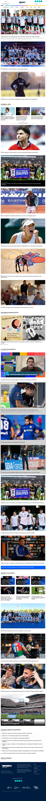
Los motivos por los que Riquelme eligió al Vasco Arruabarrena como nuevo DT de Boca (20, 472)
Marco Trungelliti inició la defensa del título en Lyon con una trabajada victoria (18, 215)
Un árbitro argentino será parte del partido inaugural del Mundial (38, 598)
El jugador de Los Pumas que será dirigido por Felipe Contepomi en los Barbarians (19, 99)
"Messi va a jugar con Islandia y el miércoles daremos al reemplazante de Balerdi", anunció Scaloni (22, 563)
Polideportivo (6, 7)
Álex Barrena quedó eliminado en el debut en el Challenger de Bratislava (23, 598)
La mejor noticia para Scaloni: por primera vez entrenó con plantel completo (18, 532)
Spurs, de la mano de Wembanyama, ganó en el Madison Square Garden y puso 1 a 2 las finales (6, 598)
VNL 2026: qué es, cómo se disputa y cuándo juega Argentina (14, 69)
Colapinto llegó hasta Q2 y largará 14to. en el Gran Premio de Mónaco (23, 582)
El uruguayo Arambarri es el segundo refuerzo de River (13, 442)
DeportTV (22, 2)
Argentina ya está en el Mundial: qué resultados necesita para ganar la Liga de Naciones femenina (21, 184)
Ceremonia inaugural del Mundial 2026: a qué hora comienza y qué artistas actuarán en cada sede (21, 118)
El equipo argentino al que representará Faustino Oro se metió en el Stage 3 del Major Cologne (22, 691)
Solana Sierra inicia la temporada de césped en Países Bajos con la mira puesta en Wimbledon (22, 246)
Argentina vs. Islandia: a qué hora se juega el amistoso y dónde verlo (17, 733)
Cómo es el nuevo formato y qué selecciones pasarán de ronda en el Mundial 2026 (37, 117)
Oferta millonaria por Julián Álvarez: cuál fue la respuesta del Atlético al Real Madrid (19, 152)
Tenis (27, 7)
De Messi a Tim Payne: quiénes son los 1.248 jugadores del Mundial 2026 (18, 567)
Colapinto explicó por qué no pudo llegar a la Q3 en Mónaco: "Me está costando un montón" (7, 581)
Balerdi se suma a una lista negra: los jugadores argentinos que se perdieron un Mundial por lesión (8, 118)
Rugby (35, 7)
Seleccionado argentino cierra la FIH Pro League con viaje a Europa (16, 630)
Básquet (23, 7)
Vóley (31, 7)
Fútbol (17, 7)
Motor (12, 7)
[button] (44, 114)
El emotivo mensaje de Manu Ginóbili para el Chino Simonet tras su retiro (17, 307)
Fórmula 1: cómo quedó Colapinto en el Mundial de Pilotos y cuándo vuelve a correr (19, 410)
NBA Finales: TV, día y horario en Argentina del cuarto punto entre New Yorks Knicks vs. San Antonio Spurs (21, 277)
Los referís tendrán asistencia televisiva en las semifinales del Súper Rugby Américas (19, 661)
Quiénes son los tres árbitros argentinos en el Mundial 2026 (15, 735)
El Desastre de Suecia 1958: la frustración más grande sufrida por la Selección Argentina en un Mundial (21, 342)
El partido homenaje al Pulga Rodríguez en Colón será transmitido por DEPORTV (19, 379)
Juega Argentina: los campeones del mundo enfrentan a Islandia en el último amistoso (20, 36)
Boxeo (39, 7)
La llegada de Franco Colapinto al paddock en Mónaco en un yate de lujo (38, 582)
